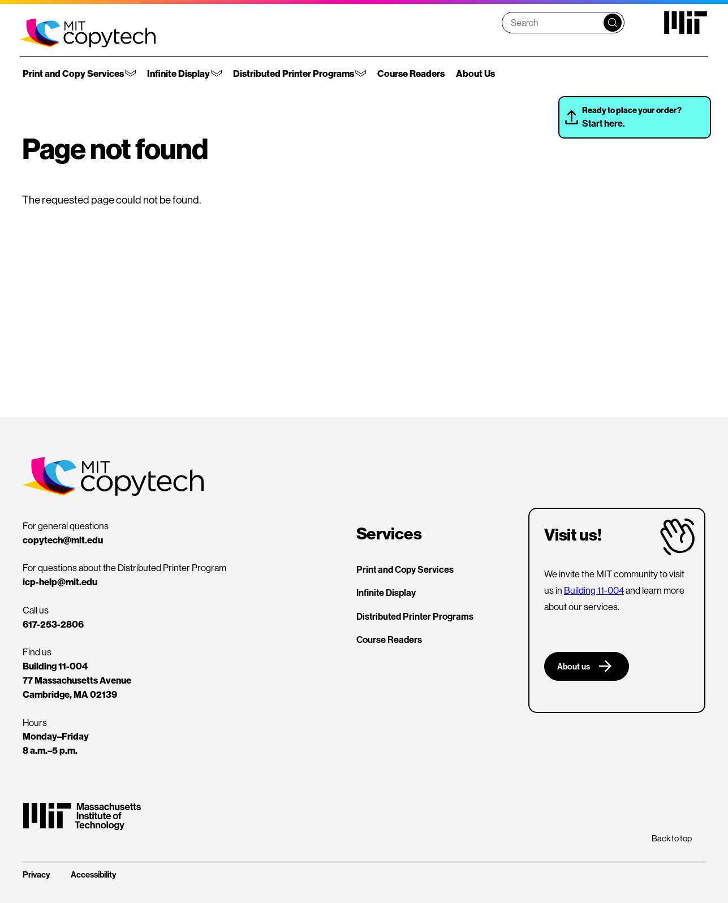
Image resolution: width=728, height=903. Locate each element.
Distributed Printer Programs (293, 73)
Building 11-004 (594, 590)
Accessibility (93, 874)
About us (573, 666)
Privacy (36, 874)
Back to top (672, 838)
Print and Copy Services (73, 73)
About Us (475, 73)
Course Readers (411, 73)
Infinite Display (178, 73)
